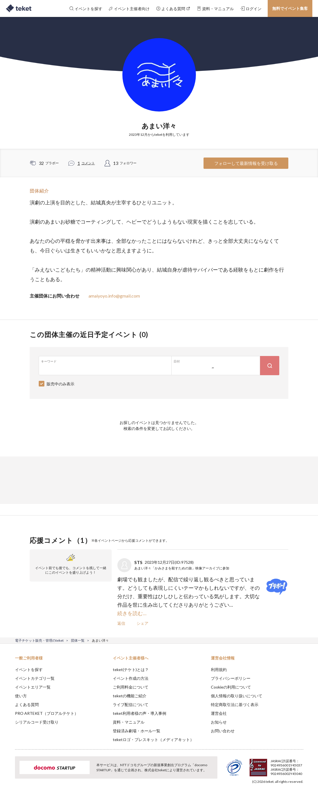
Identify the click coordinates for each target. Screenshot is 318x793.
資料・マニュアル (128, 722)
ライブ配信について (130, 704)
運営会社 (219, 713)
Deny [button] (269, 765)
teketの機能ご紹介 (129, 695)
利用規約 (219, 669)
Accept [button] (298, 765)
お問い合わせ (223, 730)
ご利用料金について (130, 687)
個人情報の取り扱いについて (236, 695)
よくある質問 (27, 704)
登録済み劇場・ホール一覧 (136, 730)
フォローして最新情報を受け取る (246, 163)
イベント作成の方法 (130, 678)
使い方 (21, 695)
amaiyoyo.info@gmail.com (114, 295)
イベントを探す (29, 669)
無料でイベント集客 (290, 8)
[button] (7, 772)
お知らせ (219, 722)
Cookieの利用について (231, 687)
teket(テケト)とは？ (131, 669)
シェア (142, 623)
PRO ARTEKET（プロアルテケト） (46, 713)
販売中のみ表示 (60, 383)
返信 (121, 623)
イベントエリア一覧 (33, 687)
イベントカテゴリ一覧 (35, 678)
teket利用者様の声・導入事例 (139, 713)
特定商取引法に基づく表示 (234, 704)
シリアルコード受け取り (37, 722)
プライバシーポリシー (230, 678)
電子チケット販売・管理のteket (39, 640)
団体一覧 (78, 640)
